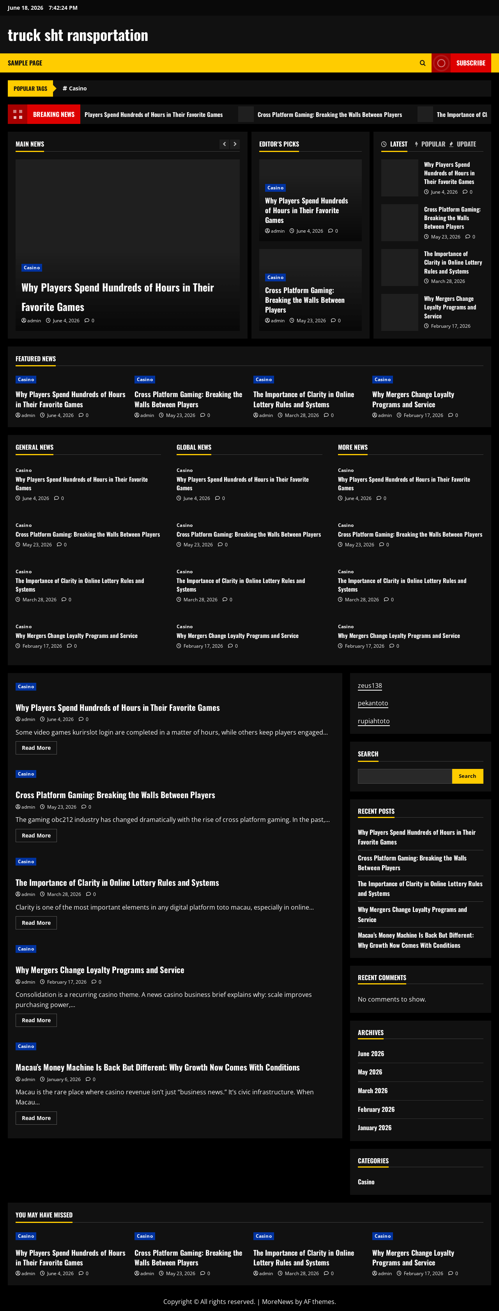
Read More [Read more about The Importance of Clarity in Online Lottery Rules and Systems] (39, 924)
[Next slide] (235, 144)
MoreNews (278, 1301)
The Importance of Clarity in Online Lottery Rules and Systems (399, 267)
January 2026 (375, 1127)
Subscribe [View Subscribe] (458, 62)
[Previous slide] (224, 144)
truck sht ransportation (78, 34)
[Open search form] (423, 63)
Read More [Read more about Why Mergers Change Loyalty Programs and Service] (39, 1021)
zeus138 (370, 685)
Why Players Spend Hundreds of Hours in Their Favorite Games (167, 114)
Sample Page (25, 62)
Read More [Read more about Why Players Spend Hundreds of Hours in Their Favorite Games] (39, 749)
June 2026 (371, 1053)
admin (34, 320)
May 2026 (370, 1071)
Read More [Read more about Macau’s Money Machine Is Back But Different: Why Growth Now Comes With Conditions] (39, 1132)
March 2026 (373, 1090)
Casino (78, 88)
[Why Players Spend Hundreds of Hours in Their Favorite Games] (128, 245)
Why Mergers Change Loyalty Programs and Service (399, 312)
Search (368, 753)
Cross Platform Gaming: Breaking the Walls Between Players (358, 114)
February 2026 (376, 1109)
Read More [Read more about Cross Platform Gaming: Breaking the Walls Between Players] (39, 836)
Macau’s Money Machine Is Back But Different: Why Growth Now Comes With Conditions (158, 1073)
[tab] (398, 145)
